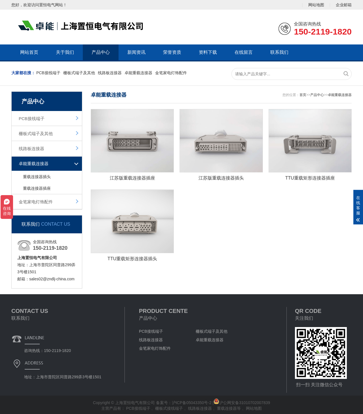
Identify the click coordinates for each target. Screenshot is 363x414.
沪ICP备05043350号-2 (192, 402)
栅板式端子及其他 (79, 73)
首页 (302, 95)
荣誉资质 (172, 52)
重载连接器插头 (37, 176)
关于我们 (65, 52)
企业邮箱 (344, 5)
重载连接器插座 (37, 188)
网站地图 (316, 5)
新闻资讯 (136, 52)
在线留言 (244, 52)
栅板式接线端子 (169, 408)
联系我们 (279, 52)
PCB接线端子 (48, 73)
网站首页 (29, 52)
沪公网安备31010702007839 (242, 402)
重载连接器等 (229, 408)
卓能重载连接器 (138, 73)
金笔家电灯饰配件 (171, 73)
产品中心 (101, 52)
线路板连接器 (110, 73)
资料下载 (208, 52)
